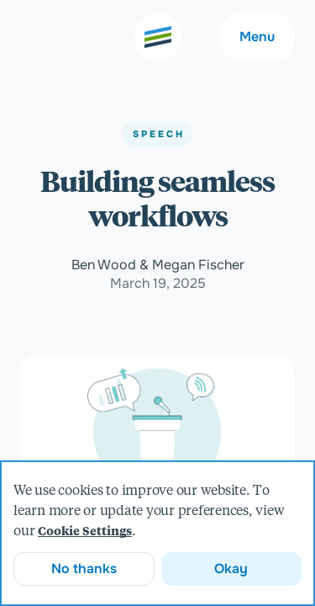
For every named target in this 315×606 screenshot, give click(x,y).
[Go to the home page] (157, 37)
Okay (231, 568)
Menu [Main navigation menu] (257, 36)
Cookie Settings (85, 532)
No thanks (84, 568)
